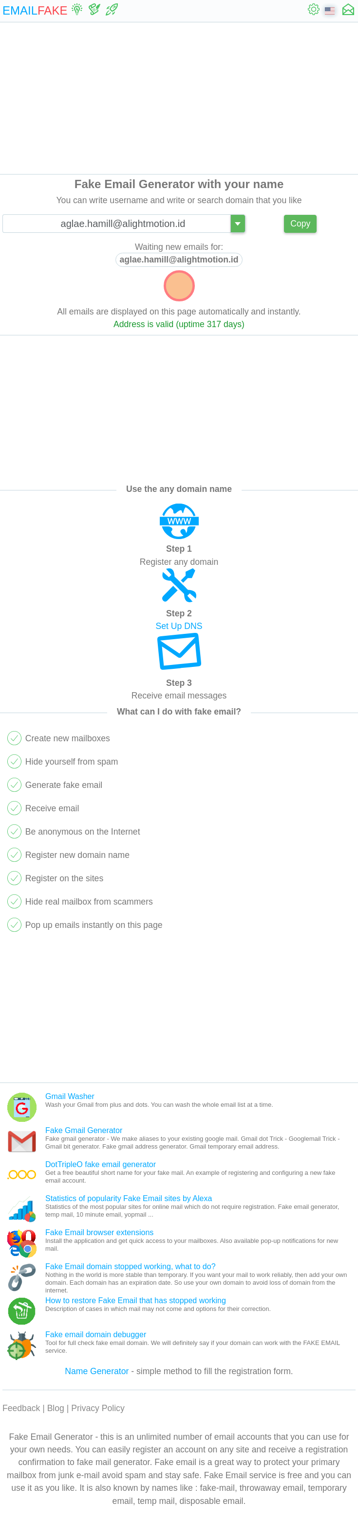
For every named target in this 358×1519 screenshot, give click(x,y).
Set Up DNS (179, 626)
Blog (55, 1408)
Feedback (21, 1408)
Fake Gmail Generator (83, 1130)
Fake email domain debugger (95, 1334)
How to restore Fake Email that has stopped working (135, 1300)
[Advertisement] (179, 98)
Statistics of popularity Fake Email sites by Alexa (128, 1198)
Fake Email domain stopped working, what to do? (130, 1266)
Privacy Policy (98, 1408)
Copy (300, 223)
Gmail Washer (69, 1096)
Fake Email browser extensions (99, 1232)
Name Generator (97, 1371)
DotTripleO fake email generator (100, 1164)
